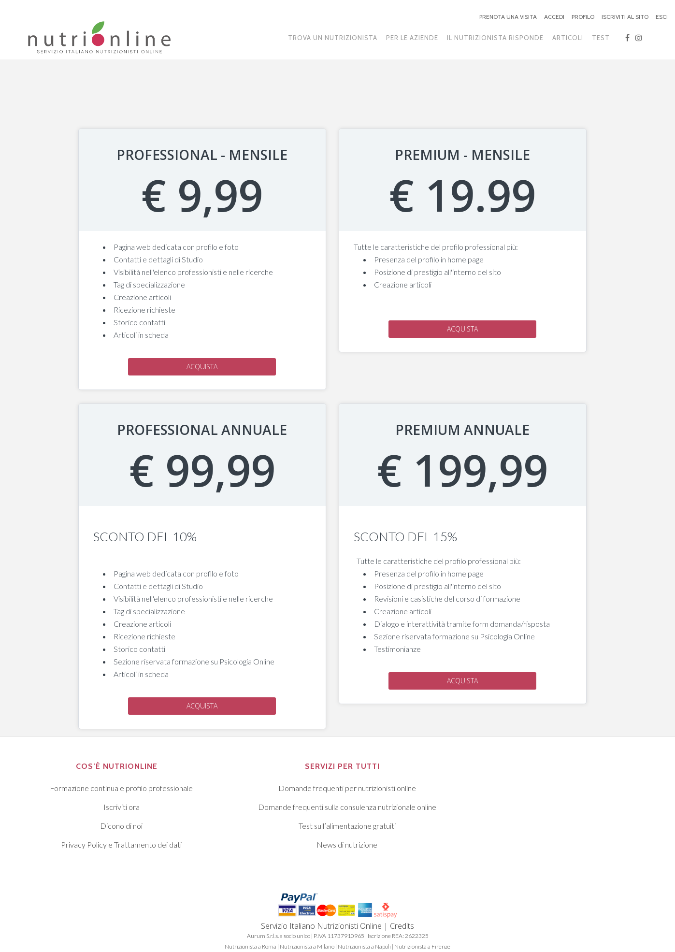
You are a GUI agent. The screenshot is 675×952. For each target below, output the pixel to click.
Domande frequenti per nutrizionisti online (347, 788)
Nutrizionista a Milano (307, 946)
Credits (402, 926)
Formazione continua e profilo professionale (121, 788)
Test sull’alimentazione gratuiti (347, 825)
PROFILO (583, 16)
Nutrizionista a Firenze (422, 946)
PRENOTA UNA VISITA (508, 16)
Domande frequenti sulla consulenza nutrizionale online (347, 806)
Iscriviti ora (121, 806)
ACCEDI (554, 16)
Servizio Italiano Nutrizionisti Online (321, 926)
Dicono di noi (121, 825)
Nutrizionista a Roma (250, 946)
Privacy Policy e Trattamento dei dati (121, 844)
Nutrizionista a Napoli (364, 946)
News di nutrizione (346, 844)
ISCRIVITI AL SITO (625, 16)
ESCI (662, 16)
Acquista (202, 366)
